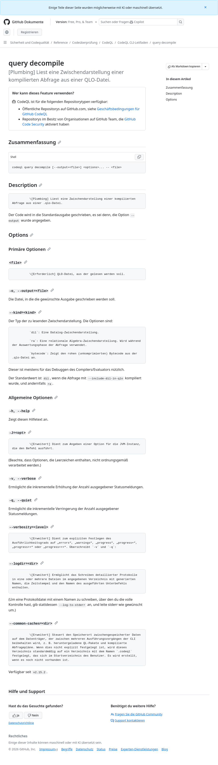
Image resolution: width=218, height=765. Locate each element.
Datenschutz (84, 749)
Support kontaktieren (128, 720)
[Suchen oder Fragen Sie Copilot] (141, 22)
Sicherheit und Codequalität (29, 42)
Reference (61, 42)
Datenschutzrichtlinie (21, 723)
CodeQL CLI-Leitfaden (133, 42)
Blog (165, 749)
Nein (33, 715)
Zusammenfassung (35, 142)
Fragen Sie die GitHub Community (136, 714)
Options (21, 234)
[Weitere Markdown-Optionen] (205, 66)
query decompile (164, 42)
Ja (16, 715)
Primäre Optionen (30, 249)
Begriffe (67, 749)
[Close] (205, 6)
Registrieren (29, 32)
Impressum (47, 749)
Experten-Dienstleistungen (139, 749)
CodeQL (107, 42)
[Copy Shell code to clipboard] (139, 157)
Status (101, 749)
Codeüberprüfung (85, 42)
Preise (113, 749)
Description (25, 184)
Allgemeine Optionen (33, 397)
